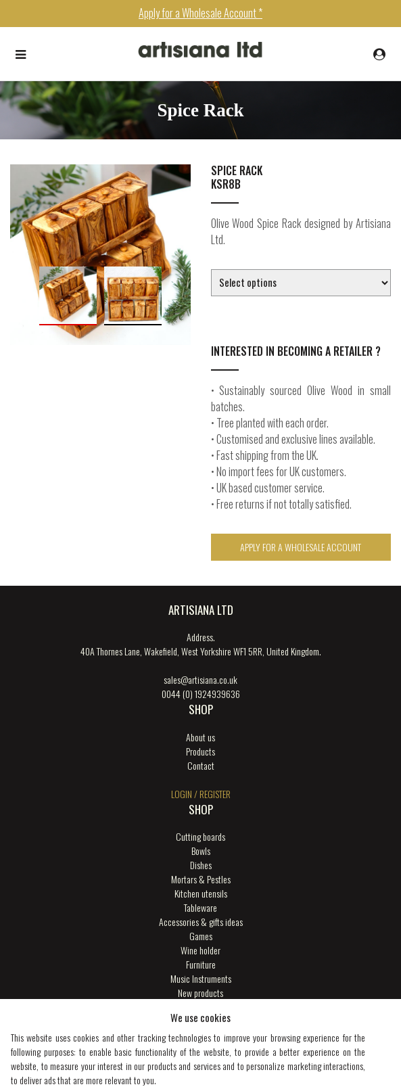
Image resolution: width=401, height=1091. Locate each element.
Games (200, 936)
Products (200, 751)
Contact (200, 765)
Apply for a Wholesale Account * (200, 13)
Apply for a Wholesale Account (300, 547)
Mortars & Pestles (201, 879)
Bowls (200, 850)
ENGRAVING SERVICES (200, 1007)
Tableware (200, 907)
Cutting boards (200, 836)
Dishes (201, 865)
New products (200, 992)
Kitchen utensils (200, 893)
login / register (201, 794)
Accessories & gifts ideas (201, 921)
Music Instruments (200, 978)
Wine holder (200, 950)
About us (200, 737)
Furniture (201, 964)
